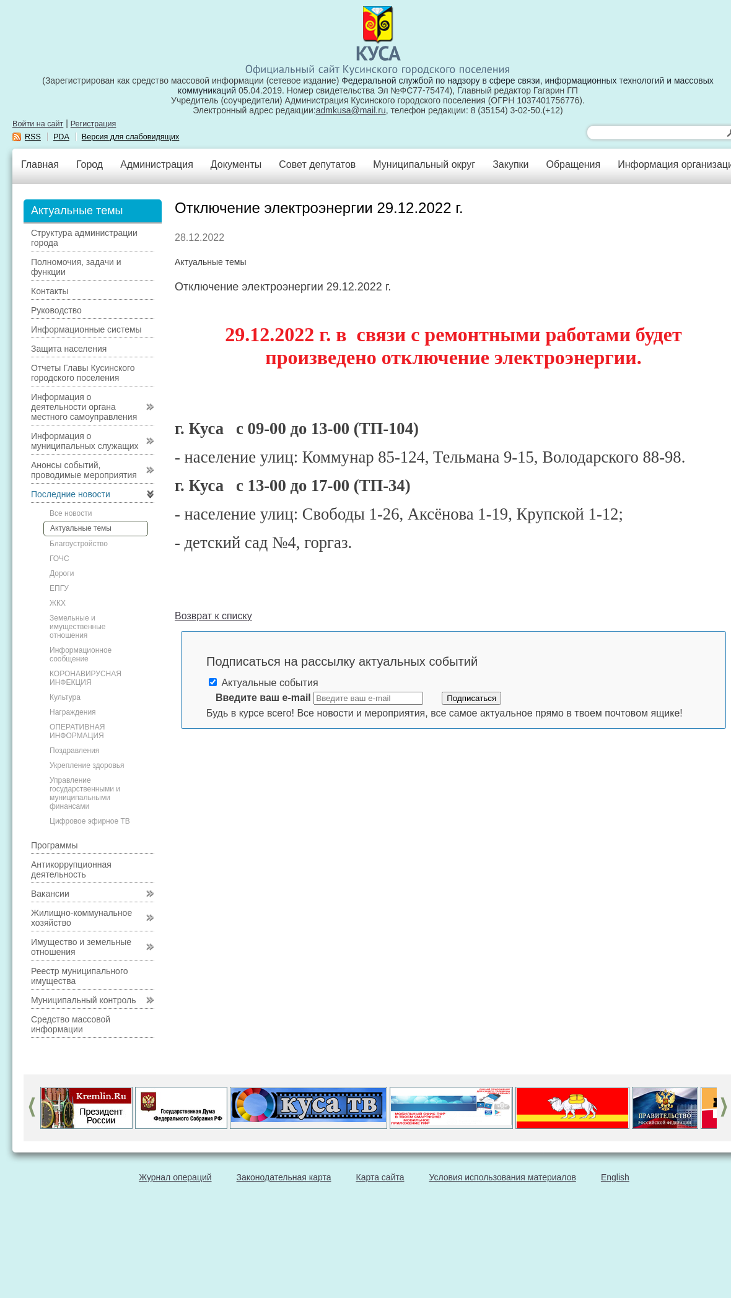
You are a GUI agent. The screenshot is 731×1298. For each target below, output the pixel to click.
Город (89, 164)
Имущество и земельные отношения (81, 947)
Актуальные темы (81, 528)
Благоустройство (79, 543)
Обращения (573, 164)
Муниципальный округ (424, 164)
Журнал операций (175, 1177)
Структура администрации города (84, 238)
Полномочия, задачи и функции (76, 267)
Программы (54, 845)
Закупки (510, 164)
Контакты (49, 291)
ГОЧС (59, 558)
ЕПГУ (59, 588)
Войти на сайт (37, 124)
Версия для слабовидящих (131, 137)
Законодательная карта (284, 1177)
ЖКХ (58, 603)
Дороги (62, 573)
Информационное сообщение (81, 654)
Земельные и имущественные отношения (77, 627)
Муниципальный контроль (83, 1000)
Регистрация (93, 124)
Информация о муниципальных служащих (85, 441)
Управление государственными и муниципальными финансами (85, 793)
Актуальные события (263, 682)
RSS (33, 137)
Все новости (71, 513)
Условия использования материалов (502, 1177)
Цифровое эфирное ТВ (90, 821)
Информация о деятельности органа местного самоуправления (84, 407)
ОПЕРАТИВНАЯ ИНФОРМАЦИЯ (77, 731)
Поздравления (74, 750)
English (615, 1177)
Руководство (56, 310)
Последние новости (70, 494)
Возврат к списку (213, 616)
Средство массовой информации (70, 1024)
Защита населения (69, 349)
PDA (61, 137)
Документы (236, 164)
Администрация (156, 164)
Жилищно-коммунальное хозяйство (81, 918)
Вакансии (50, 894)
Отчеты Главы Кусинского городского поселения (83, 373)
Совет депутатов (317, 164)
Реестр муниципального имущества (79, 976)
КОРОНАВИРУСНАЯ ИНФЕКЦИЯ (85, 678)
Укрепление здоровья (87, 765)
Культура (65, 697)
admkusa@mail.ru (351, 110)
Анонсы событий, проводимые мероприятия (84, 470)
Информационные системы (86, 329)
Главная (40, 164)
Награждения (73, 712)
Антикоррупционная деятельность (71, 869)
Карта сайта (380, 1177)
